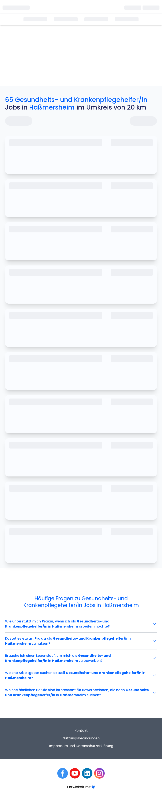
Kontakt (81, 730)
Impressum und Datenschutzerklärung (81, 745)
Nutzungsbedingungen (81, 738)
